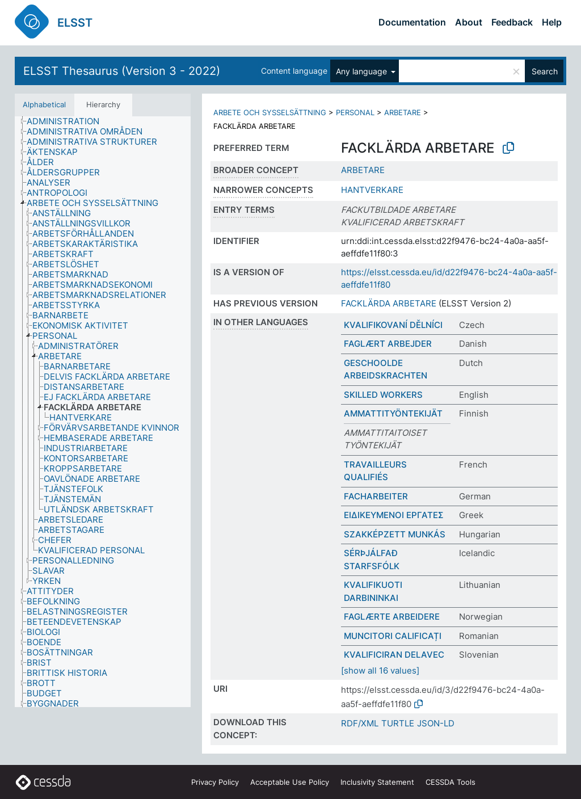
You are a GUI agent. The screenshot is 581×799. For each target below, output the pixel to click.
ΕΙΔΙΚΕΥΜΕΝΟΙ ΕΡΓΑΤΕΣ (394, 515)
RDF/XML (359, 723)
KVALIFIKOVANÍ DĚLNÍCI (393, 324)
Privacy (215, 782)
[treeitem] (68, 121)
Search (545, 71)
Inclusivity (377, 782)
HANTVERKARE (372, 189)
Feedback (512, 22)
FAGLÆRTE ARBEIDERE (392, 616)
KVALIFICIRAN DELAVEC (394, 654)
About (468, 22)
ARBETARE (402, 112)
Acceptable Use (289, 782)
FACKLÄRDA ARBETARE (388, 303)
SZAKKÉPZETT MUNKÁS (394, 534)
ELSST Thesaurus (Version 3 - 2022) (121, 71)
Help (552, 22)
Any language (362, 71)
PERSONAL (355, 112)
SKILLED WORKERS (383, 394)
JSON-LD (435, 723)
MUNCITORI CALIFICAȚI (392, 635)
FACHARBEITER (376, 496)
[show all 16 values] (380, 670)
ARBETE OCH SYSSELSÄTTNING (269, 112)
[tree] (103, 411)
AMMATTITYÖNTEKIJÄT (393, 413)
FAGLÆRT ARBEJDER (388, 343)
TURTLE (397, 723)
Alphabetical (44, 104)
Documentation (412, 22)
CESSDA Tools (450, 782)
